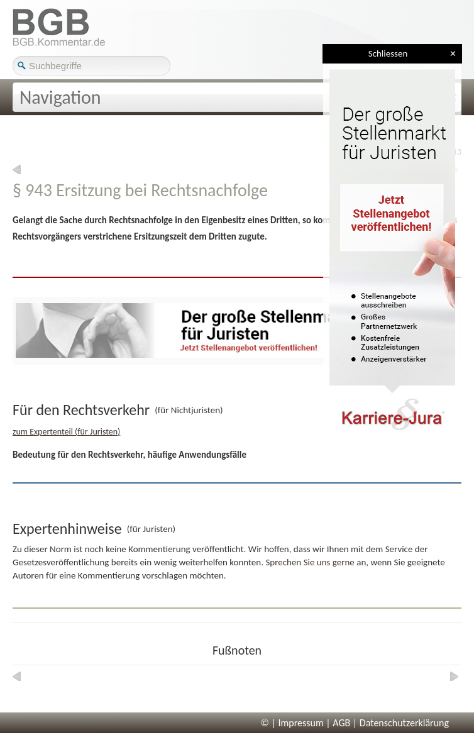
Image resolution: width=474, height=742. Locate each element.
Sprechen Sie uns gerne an (315, 562)
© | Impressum (292, 723)
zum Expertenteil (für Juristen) (66, 431)
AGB (341, 723)
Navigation (60, 97)
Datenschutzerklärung (404, 723)
